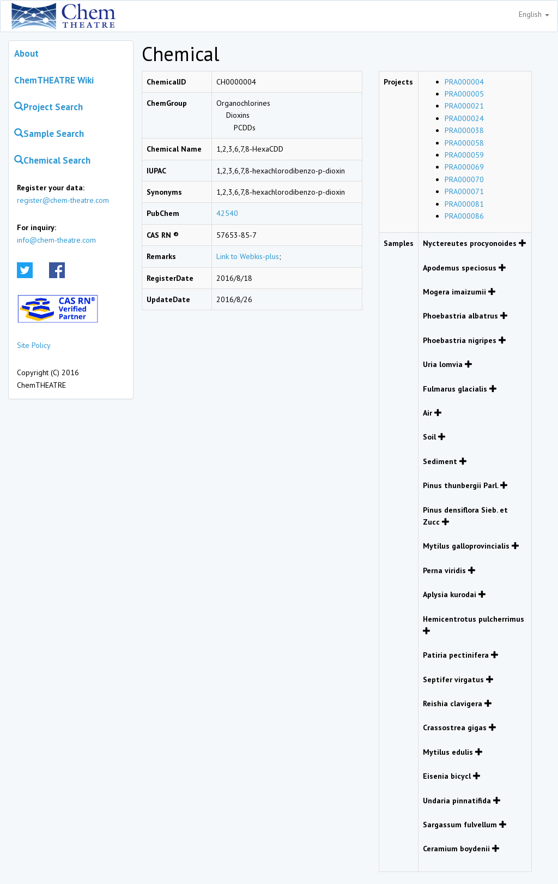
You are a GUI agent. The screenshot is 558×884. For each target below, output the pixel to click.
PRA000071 (464, 191)
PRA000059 (464, 155)
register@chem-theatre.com (63, 200)
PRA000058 (464, 143)
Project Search (48, 107)
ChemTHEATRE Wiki (54, 80)
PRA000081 (464, 204)
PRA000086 (464, 216)
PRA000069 (464, 167)
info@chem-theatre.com (56, 240)
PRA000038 (464, 130)
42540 (227, 213)
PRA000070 (464, 179)
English (534, 14)
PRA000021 (464, 106)
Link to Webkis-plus (247, 256)
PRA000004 (464, 82)
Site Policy (34, 345)
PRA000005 (464, 94)
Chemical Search (52, 160)
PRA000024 (464, 118)
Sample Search (49, 134)
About (26, 53)
